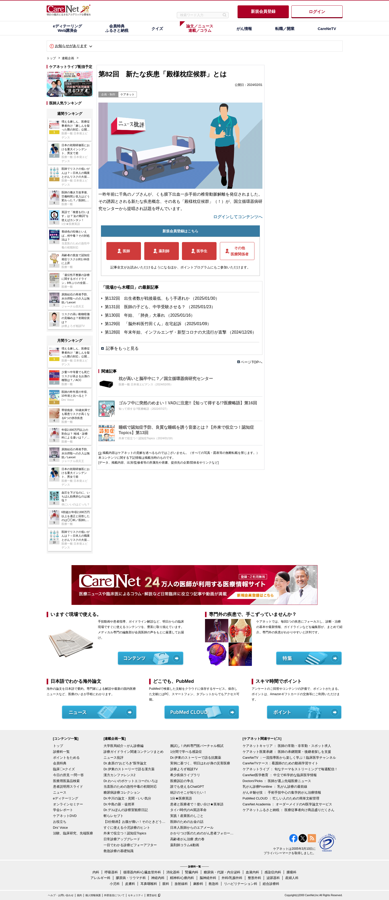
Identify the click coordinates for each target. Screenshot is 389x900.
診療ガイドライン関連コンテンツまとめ (133, 752)
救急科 (214, 884)
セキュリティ (135, 895)
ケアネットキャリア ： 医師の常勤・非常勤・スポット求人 (287, 746)
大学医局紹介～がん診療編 (124, 746)
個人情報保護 (93, 895)
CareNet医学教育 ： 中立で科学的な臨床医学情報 (280, 775)
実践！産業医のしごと (186, 816)
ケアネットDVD (65, 816)
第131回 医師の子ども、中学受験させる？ (146, 307)
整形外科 (254, 878)
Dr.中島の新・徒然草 (119, 804)
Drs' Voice (60, 827)
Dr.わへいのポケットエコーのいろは (131, 781)
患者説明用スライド (68, 786)
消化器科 (173, 872)
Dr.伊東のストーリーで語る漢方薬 (129, 769)
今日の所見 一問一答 (68, 775)
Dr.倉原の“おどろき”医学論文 (125, 763)
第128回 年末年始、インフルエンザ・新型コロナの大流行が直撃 (166, 332)
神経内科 (158, 878)
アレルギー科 (100, 878)
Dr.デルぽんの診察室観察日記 (126, 810)
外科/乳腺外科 (232, 878)
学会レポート (63, 810)
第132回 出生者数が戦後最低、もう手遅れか (148, 298)
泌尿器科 (273, 878)
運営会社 (152, 895)
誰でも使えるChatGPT (187, 786)
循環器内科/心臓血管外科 (142, 872)
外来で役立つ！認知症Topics (125, 833)
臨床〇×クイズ (64, 769)
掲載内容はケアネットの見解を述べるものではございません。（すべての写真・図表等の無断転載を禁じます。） (181, 453)
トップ (51, 58)
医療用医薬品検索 (66, 781)
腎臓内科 (191, 872)
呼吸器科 (111, 872)
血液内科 (252, 872)
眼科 (165, 884)
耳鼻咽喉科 (148, 884)
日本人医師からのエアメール (191, 827)
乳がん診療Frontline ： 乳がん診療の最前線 (275, 786)
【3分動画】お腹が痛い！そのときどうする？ (136, 822)
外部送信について (114, 895)
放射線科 (181, 884)
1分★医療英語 (181, 798)
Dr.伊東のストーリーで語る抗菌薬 (195, 757)
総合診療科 (271, 884)
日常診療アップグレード (122, 839)
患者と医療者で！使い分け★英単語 (196, 804)
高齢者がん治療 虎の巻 (187, 839)
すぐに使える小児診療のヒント (127, 827)
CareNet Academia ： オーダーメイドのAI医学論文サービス (287, 804)
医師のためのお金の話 (186, 822)
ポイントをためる (66, 757)
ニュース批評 (114, 757)
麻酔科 (198, 884)
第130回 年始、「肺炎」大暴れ (135, 315)
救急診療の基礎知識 (119, 851)
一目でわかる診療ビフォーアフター (130, 845)
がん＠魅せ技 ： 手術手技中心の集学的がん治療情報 (282, 792)
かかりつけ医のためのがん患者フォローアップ (202, 833)
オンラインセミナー (68, 804)
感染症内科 (272, 872)
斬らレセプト (114, 816)
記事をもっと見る (122, 348)
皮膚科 (130, 884)
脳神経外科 (208, 878)
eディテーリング (65, 798)
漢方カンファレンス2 (119, 775)
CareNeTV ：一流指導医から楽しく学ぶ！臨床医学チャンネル (289, 757)
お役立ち (59, 822)
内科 (96, 872)
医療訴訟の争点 (181, 781)
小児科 (115, 884)
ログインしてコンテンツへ (237, 217)
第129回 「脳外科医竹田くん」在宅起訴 (143, 324)
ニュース (59, 792)
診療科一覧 (61, 752)
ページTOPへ (251, 362)
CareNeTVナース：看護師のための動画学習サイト (280, 763)
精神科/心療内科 (182, 878)
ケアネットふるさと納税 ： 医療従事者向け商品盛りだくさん (288, 810)
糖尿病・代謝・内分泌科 (222, 872)
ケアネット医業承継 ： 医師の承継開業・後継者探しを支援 (287, 752)
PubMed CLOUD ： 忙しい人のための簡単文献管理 (281, 798)
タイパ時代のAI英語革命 (188, 810)
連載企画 (68, 58)
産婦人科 (292, 878)
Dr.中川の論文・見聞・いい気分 (127, 798)
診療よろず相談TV (184, 769)
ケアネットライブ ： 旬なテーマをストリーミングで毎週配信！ (290, 769)
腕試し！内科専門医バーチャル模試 (196, 746)
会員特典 (59, 763)
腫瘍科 (291, 872)
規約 (79, 895)
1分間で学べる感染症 (186, 752)
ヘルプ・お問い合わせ (61, 895)
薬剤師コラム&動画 (184, 845)
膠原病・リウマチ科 (131, 878)
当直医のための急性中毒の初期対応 (130, 786)
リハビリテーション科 (240, 884)
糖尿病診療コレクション (122, 792)
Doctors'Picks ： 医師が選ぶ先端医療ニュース (277, 781)
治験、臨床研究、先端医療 (73, 833)
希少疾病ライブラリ (185, 775)
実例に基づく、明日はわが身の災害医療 (200, 763)
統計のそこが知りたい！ (188, 792)
